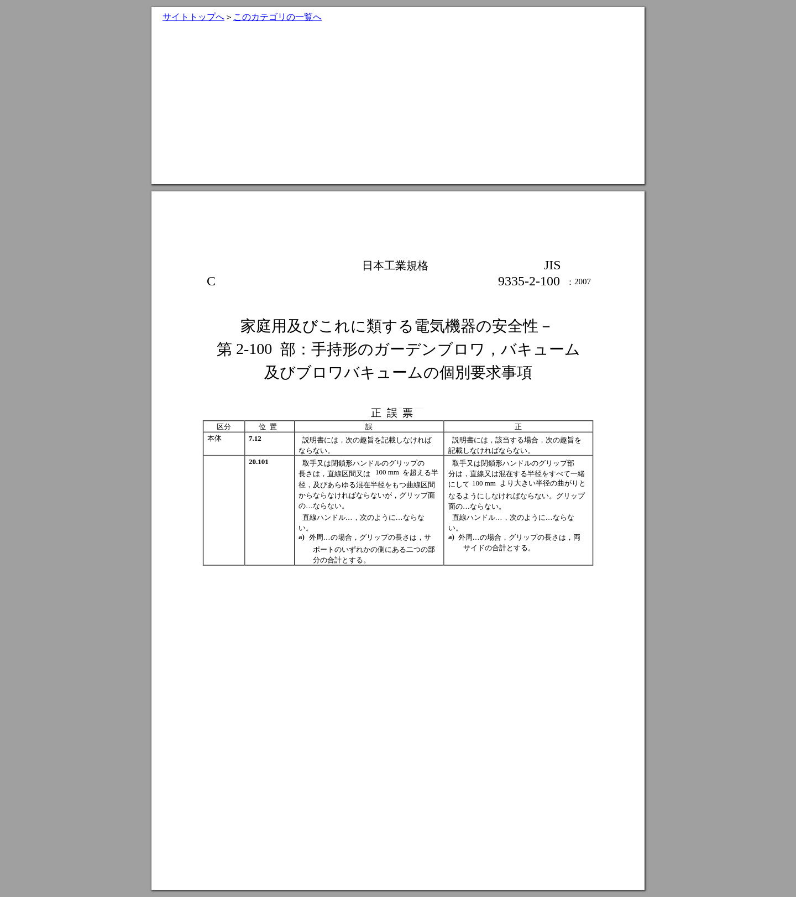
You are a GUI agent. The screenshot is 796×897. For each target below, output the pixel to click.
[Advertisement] (398, 106)
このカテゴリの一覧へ (277, 17)
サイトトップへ (193, 17)
